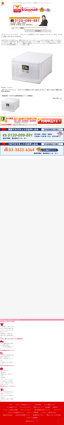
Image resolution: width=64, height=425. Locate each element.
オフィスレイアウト (25, 407)
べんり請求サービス (11, 407)
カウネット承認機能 (32, 417)
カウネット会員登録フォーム (16, 412)
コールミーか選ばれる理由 (10, 410)
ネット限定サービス (49, 404)
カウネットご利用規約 (33, 412)
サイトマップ (57, 410)
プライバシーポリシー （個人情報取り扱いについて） (35, 410)
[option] (32, 67)
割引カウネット (38, 407)
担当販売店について (38, 415)
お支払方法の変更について (23, 415)
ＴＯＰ (11, 404)
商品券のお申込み (8, 415)
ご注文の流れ (37, 404)
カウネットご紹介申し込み (49, 412)
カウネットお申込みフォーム (23, 404)
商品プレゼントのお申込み (54, 415)
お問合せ (55, 407)
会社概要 (47, 407)
